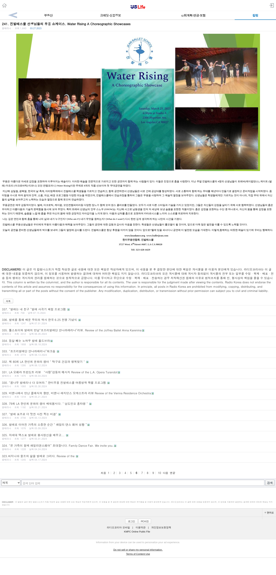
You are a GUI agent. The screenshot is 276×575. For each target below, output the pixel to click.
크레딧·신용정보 (110, 15)
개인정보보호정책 (161, 527)
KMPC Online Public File (137, 531)
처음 (103, 473)
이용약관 (141, 527)
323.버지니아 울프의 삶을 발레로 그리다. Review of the (138, 457)
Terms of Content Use (138, 554)
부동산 (48, 15)
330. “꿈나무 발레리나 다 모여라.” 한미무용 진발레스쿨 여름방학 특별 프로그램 (138, 384)
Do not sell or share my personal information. (138, 549)
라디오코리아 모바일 (118, 527)
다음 (165, 473)
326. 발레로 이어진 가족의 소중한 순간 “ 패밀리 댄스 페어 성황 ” (138, 426)
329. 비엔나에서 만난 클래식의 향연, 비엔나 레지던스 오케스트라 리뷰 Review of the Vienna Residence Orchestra (138, 394)
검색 (270, 483)
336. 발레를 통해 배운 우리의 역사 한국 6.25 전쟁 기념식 (138, 321)
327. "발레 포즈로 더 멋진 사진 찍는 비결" (138, 415)
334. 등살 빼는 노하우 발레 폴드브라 (138, 342)
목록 (8, 301)
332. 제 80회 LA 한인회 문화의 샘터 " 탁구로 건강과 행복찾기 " (138, 363)
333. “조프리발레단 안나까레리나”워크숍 (138, 352)
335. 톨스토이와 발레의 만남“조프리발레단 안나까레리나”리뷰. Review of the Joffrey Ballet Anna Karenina (138, 331)
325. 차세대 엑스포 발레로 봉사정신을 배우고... (138, 436)
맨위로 (269, 512)
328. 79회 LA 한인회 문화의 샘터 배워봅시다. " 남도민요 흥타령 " (138, 405)
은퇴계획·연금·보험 (193, 15)
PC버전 (144, 521)
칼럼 (255, 15)
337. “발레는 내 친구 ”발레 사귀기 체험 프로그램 (138, 310)
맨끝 (172, 473)
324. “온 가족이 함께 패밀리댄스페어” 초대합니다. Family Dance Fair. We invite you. (138, 447)
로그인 (131, 521)
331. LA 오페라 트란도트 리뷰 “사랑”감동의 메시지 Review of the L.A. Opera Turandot (138, 373)
